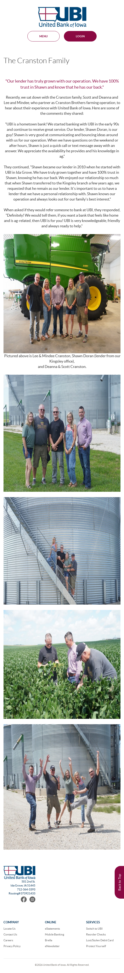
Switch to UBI (94, 928)
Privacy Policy (12, 946)
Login (80, 36)
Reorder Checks (96, 934)
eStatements (52, 928)
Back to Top (119, 882)
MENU (43, 36)
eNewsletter (52, 946)
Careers (8, 940)
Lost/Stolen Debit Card (100, 940)
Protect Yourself (96, 946)
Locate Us (9, 928)
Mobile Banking (54, 934)
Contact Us (10, 934)
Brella (48, 940)
